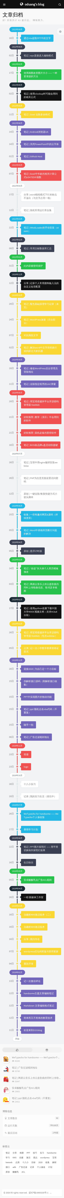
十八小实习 (30, 784)
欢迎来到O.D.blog (33, 1030)
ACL (23, 1172)
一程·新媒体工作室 (33, 897)
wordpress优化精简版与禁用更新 (41, 951)
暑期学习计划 (31, 829)
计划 (50, 1167)
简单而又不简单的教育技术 (38, 1017)
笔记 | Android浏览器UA (36, 131)
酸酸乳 (16, 1172)
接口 (8, 1167)
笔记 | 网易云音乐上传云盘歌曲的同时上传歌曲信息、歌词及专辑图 (41, 587)
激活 (28, 1157)
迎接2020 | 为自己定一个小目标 (40, 668)
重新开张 (28, 963)
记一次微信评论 (32, 981)
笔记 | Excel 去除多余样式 (37, 114)
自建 (21, 1157)
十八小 (25, 1162)
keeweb (9, 1162)
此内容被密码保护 (33, 265)
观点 (35, 1157)
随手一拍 (28, 724)
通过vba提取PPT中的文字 (37, 38)
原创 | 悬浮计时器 (33, 551)
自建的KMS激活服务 (34, 926)
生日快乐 (28, 862)
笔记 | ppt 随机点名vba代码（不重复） (32, 1098)
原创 (8, 1172)
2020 (40, 1162)
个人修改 (41, 1167)
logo (26, 766)
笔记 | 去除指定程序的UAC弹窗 (40, 384)
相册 (22, 1152)
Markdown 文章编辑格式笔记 (39, 1005)
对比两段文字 (31, 335)
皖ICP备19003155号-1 (38, 1192)
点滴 (17, 1162)
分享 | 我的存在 (32, 939)
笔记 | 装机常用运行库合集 (38, 210)
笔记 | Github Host (33, 156)
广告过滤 (23, 1167)
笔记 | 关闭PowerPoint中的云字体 (41, 144)
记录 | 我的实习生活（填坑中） (40, 796)
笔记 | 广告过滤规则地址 (36, 737)
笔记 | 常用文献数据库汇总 (38, 248)
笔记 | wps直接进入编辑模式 (38, 55)
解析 (54, 1162)
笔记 (8, 1152)
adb (14, 1167)
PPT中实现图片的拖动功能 (38, 696)
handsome (51, 1152)
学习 (8, 1157)
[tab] (17, 1049)
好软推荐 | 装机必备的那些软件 (40, 432)
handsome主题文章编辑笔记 (39, 993)
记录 (32, 1167)
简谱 (26, 754)
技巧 (35, 1152)
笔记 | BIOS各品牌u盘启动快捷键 (41, 445)
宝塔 (54, 1157)
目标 (33, 1162)
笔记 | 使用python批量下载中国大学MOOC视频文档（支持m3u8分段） (40, 612)
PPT (28, 1152)
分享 (15, 1152)
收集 (47, 1162)
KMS (14, 1157)
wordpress (44, 1157)
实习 (42, 1152)
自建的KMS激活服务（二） (38, 914)
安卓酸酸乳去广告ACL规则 (38, 879)
